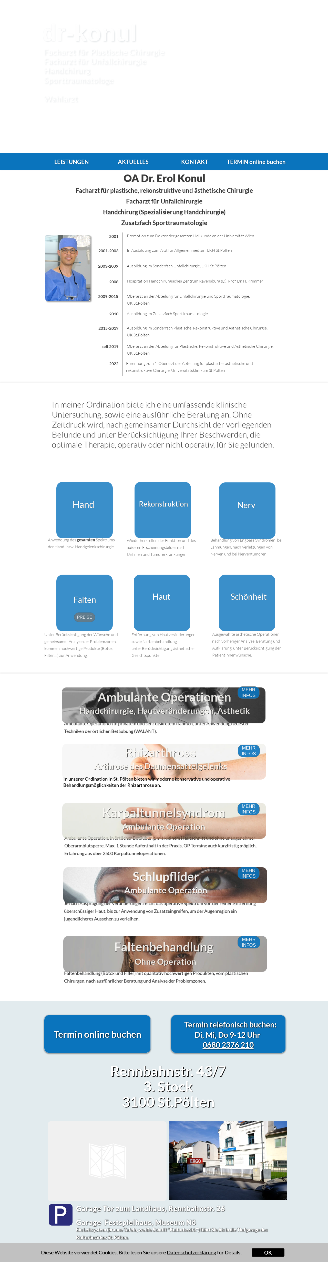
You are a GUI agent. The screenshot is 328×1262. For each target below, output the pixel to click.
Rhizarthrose (160, 775)
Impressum (277, 1256)
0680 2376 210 (228, 1044)
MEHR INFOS (248, 817)
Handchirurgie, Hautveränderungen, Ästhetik (164, 732)
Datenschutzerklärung (191, 1252)
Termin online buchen (97, 1034)
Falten (84, 600)
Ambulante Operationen (164, 718)
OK (268, 1252)
